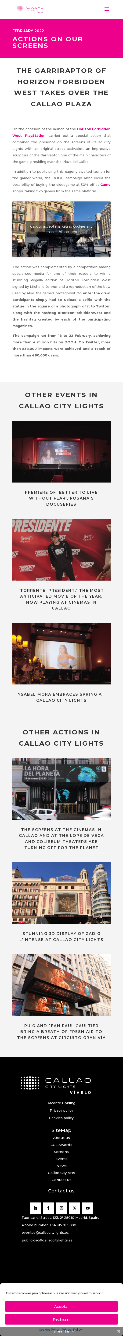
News (61, 1165)
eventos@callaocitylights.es (45, 1232)
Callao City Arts (61, 1172)
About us (61, 1137)
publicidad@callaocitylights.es (47, 1240)
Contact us (61, 1179)
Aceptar (61, 1306)
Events (61, 1158)
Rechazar (61, 1319)
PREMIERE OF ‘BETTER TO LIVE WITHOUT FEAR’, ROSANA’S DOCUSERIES (61, 498)
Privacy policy (61, 1110)
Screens (61, 1151)
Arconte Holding (61, 1103)
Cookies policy (61, 1118)
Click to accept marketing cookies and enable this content (61, 229)
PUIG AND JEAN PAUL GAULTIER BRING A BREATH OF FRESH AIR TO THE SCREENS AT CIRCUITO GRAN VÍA (61, 1032)
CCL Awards (61, 1144)
